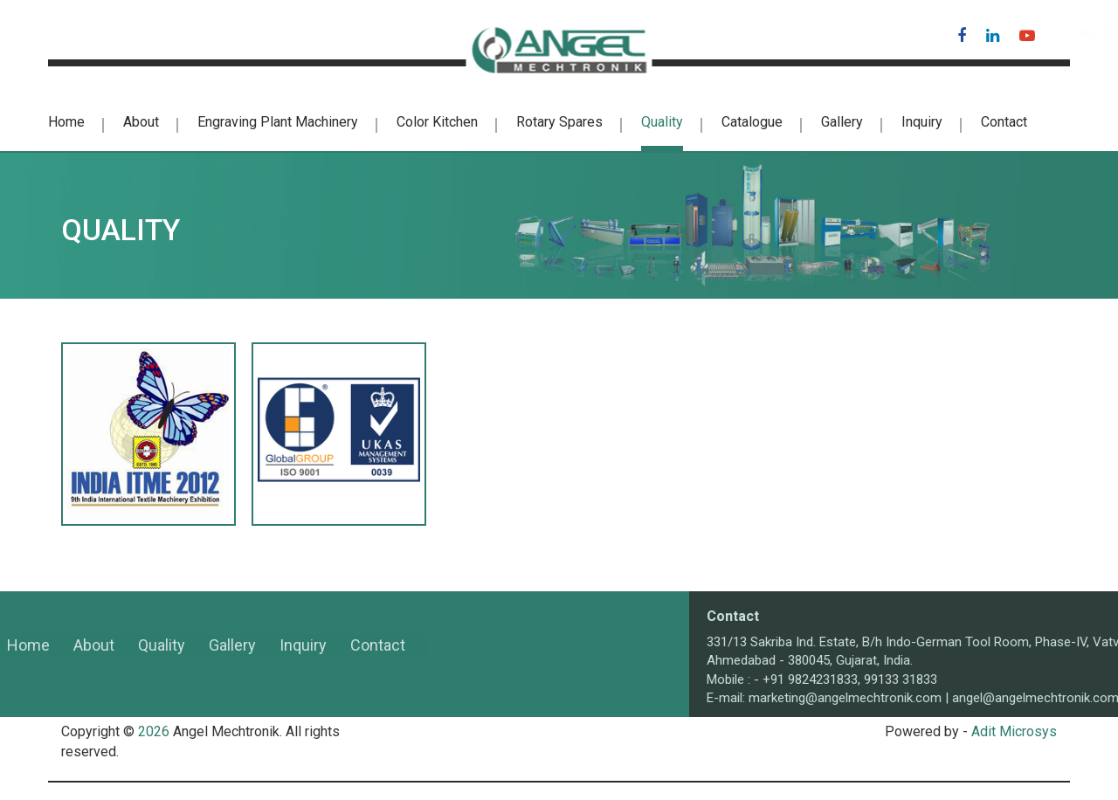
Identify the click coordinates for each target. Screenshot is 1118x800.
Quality (662, 122)
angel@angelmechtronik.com (832, 31)
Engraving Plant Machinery (277, 122)
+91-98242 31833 (94, 31)
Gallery (842, 122)
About (141, 122)
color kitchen (437, 122)
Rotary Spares (559, 122)
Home (66, 122)
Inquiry (921, 122)
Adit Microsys (1014, 731)
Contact (1004, 122)
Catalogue (752, 122)
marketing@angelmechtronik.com (969, 698)
